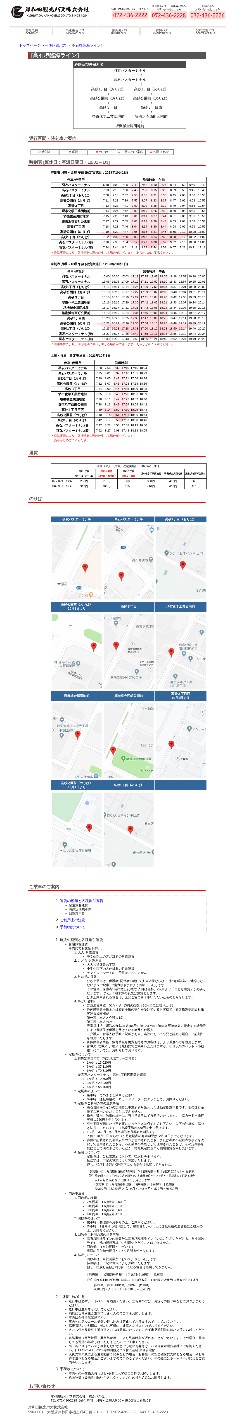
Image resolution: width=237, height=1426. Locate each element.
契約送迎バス (205, 31)
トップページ (30, 45)
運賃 (73, 152)
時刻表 (44, 152)
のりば (102, 152)
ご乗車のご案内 (131, 152)
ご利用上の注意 (72, 920)
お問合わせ (159, 152)
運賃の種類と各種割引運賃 (81, 901)
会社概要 (31, 31)
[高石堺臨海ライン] (86, 45)
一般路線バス (118, 31)
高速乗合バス (75, 31)
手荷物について (72, 927)
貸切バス (162, 31)
